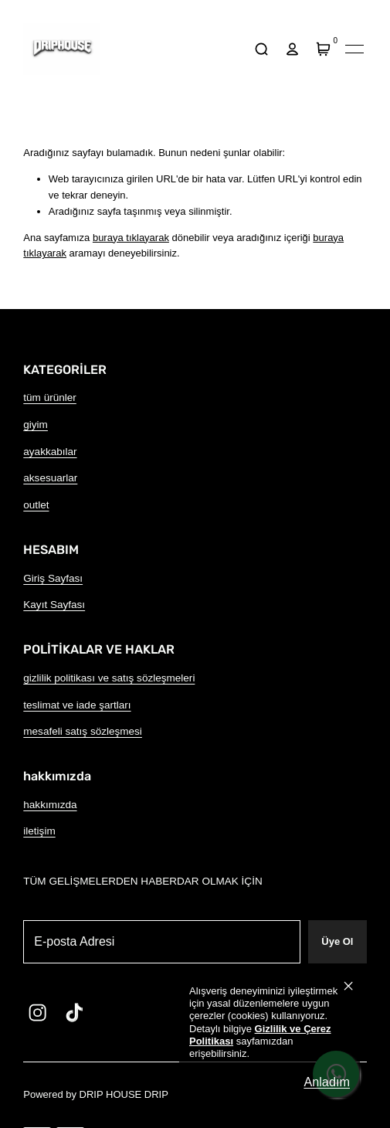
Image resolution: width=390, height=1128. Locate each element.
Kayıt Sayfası (54, 604)
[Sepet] (323, 49)
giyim (35, 424)
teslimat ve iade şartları (77, 705)
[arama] (261, 49)
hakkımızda (49, 804)
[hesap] (292, 49)
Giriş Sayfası (53, 578)
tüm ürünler (49, 397)
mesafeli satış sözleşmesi (82, 731)
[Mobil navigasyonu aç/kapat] (354, 49)
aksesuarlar (50, 478)
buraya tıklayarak (131, 237)
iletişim (39, 831)
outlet (36, 505)
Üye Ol (337, 941)
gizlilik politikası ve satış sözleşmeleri (109, 678)
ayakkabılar (49, 451)
